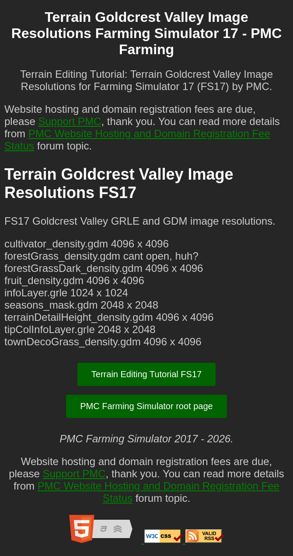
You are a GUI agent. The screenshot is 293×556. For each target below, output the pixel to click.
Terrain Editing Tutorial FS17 (146, 374)
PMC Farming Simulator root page (146, 406)
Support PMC (69, 121)
